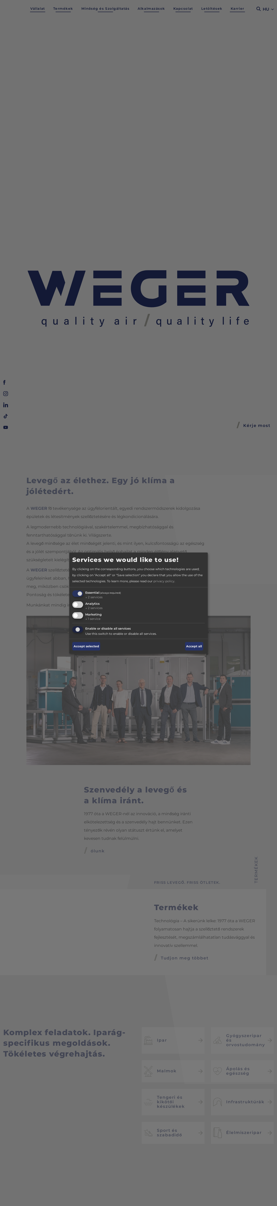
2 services (94, 597)
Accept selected (86, 646)
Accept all (194, 646)
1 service (92, 619)
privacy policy (163, 581)
